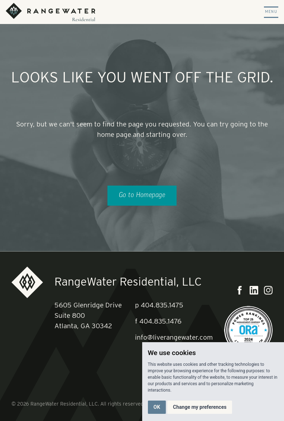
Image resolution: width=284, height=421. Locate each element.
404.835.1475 (162, 305)
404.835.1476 (160, 321)
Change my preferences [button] (199, 407)
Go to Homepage (142, 195)
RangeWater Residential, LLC (128, 281)
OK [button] (157, 407)
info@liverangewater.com (174, 337)
